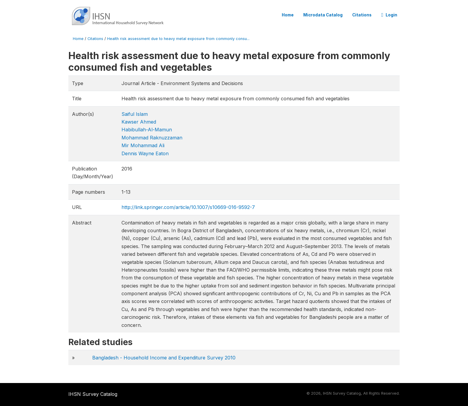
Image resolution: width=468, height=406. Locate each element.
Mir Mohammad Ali (142, 145)
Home (288, 15)
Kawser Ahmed (138, 122)
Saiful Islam (134, 114)
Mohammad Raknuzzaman (151, 138)
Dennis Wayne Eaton (145, 153)
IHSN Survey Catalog (92, 394)
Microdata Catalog (323, 15)
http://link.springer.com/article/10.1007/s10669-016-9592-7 (188, 207)
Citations (362, 15)
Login (389, 15)
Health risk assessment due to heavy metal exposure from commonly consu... (178, 38)
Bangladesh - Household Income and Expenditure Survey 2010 (163, 358)
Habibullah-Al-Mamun (146, 130)
